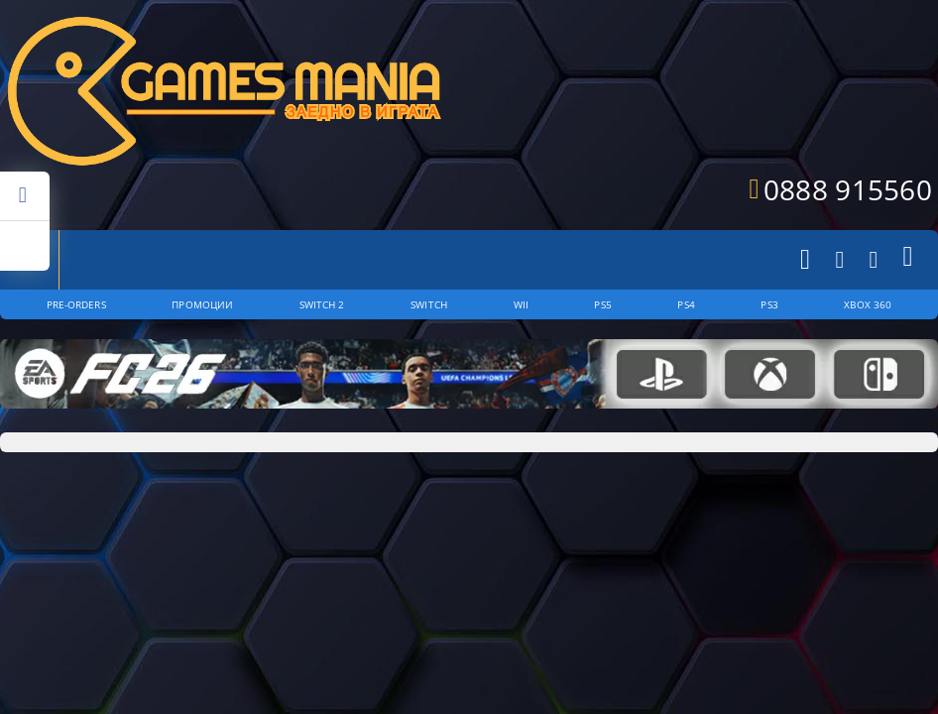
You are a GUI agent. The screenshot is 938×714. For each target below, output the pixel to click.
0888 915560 (847, 189)
